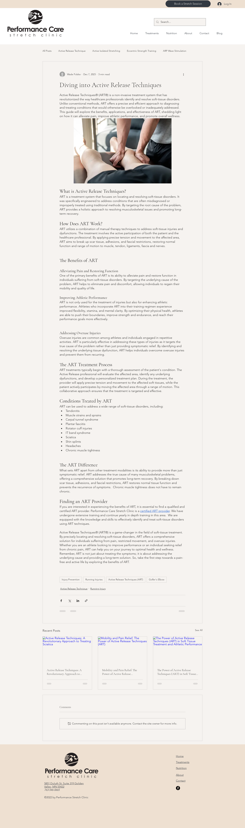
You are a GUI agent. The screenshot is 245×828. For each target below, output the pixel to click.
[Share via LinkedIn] (77, 600)
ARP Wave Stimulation (174, 50)
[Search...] (180, 22)
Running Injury (98, 588)
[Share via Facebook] (61, 600)
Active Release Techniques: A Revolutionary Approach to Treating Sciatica (64, 672)
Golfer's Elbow (156, 579)
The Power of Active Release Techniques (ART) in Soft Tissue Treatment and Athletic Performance (176, 672)
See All (198, 630)
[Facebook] (178, 788)
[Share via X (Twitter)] (69, 600)
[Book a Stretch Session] (188, 3)
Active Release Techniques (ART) (125, 579)
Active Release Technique (72, 50)
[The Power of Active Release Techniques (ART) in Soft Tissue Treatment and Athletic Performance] (177, 650)
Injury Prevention (71, 579)
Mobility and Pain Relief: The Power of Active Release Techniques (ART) (119, 672)
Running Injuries (94, 579)
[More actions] (183, 74)
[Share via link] (86, 600)
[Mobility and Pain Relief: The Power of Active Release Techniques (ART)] (122, 650)
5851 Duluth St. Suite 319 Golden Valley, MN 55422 (64, 785)
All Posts (47, 50)
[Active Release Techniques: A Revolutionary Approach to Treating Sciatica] (67, 650)
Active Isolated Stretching (106, 50)
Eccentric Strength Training (141, 50)
